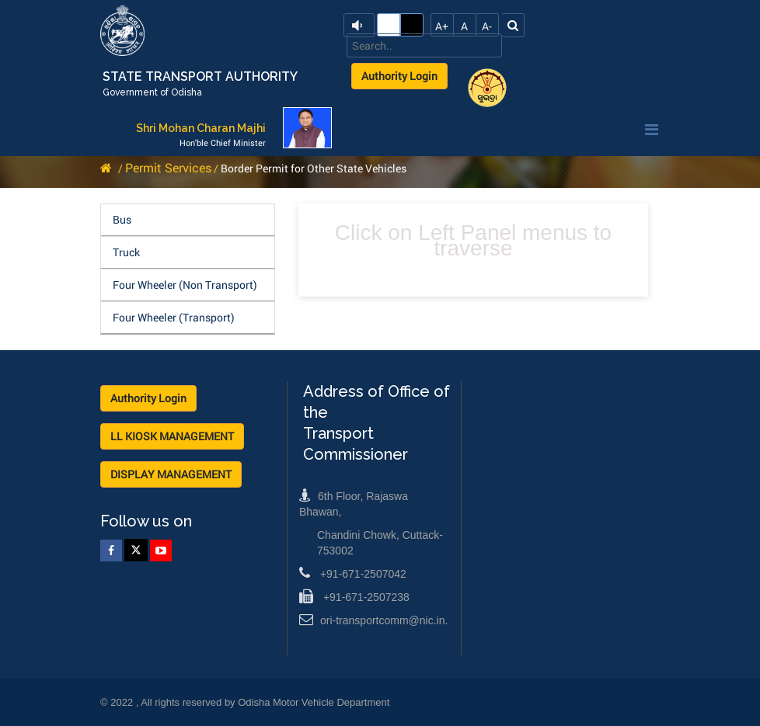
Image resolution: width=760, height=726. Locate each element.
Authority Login (399, 75)
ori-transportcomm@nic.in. (373, 620)
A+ (441, 26)
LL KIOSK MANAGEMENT (172, 436)
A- (487, 26)
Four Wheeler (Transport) (174, 317)
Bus (122, 219)
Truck (126, 252)
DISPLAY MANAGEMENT (171, 474)
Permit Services (168, 167)
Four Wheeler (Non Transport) (185, 284)
